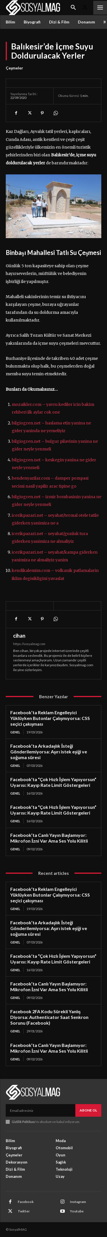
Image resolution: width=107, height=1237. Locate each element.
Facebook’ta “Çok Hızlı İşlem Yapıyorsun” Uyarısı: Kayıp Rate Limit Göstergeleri (53, 782)
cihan (19, 636)
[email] (40, 1110)
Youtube (77, 1211)
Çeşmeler (14, 68)
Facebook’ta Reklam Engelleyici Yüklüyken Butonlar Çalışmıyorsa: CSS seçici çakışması (50, 718)
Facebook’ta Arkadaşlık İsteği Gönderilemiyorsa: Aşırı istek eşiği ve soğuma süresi (48, 751)
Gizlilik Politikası (23, 1122)
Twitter (24, 1211)
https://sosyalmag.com (29, 644)
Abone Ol (88, 1110)
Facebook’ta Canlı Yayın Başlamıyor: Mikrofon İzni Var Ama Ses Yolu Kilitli (49, 837)
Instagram (78, 1202)
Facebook (26, 1202)
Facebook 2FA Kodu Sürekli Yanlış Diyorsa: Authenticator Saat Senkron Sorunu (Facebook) (49, 1017)
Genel (15, 732)
